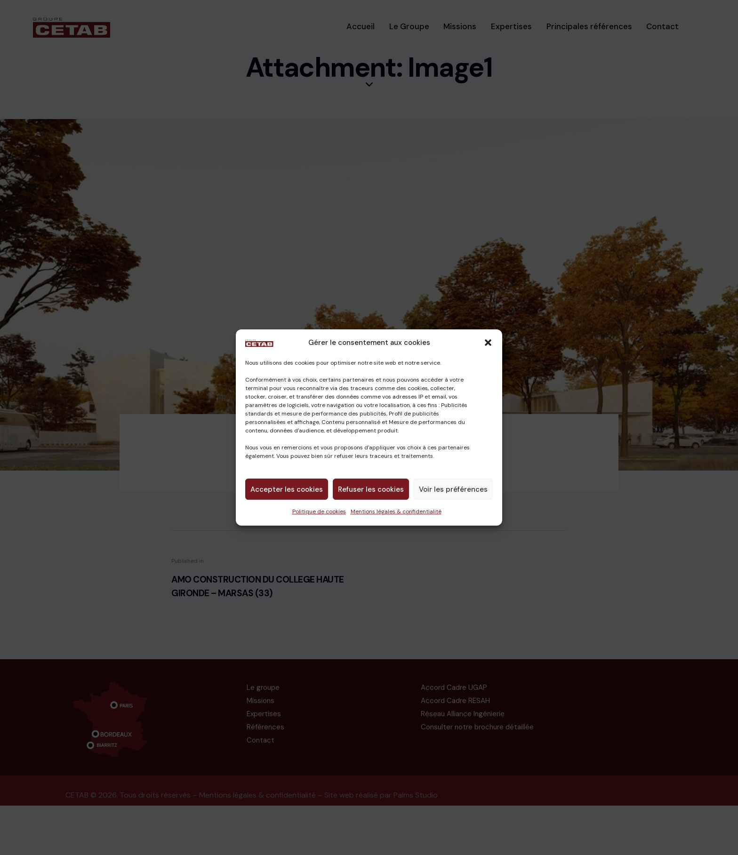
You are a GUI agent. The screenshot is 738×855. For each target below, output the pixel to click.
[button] (488, 343)
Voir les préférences (453, 489)
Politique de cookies (319, 511)
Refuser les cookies (371, 489)
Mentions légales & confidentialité (396, 511)
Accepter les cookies (286, 489)
